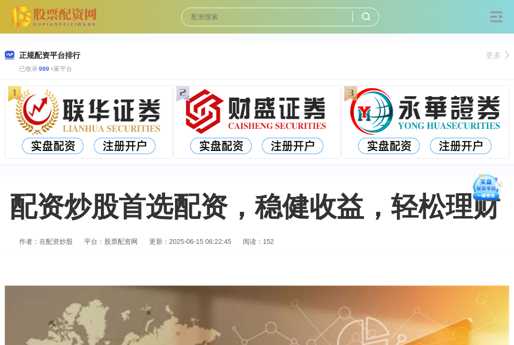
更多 (497, 55)
